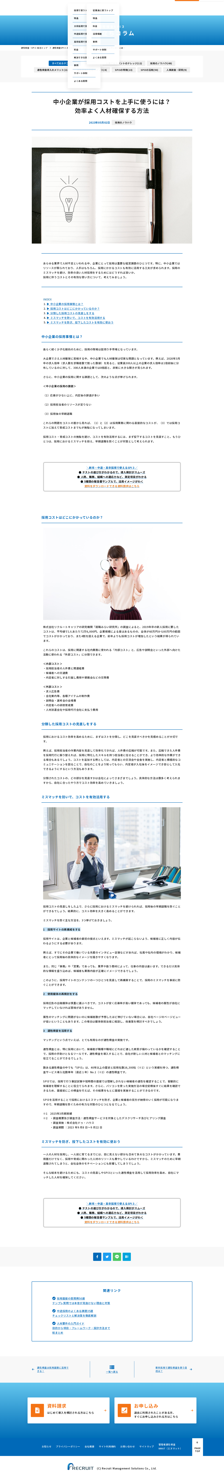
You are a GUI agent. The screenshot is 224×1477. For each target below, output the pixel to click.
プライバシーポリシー (68, 1446)
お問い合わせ (164, 4)
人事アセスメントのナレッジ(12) (124, 63)
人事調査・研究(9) (176, 69)
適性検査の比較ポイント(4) (92, 69)
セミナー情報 (147, 4)
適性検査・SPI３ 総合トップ (34, 47)
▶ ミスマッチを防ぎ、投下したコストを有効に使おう (80, 322)
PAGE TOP (197, 1449)
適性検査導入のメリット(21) (53, 69)
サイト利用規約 (107, 1446)
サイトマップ (146, 1446)
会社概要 (165, 10)
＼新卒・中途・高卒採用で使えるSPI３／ (112, 468)
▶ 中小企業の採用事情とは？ (65, 304)
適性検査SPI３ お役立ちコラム (66, 47)
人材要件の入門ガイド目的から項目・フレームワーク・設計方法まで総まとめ (81, 1328)
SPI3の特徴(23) (123, 69)
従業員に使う (94, 10)
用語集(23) (91, 63)
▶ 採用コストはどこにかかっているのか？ (73, 308)
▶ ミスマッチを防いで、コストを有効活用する (76, 318)
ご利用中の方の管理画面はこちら (97, 4)
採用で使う (74, 10)
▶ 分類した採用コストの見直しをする (70, 313)
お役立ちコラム (116, 10)
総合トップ (57, 10)
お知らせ (46, 1446)
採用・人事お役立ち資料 (142, 10)
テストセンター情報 (127, 4)
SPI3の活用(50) (149, 69)
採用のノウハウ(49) (161, 63)
